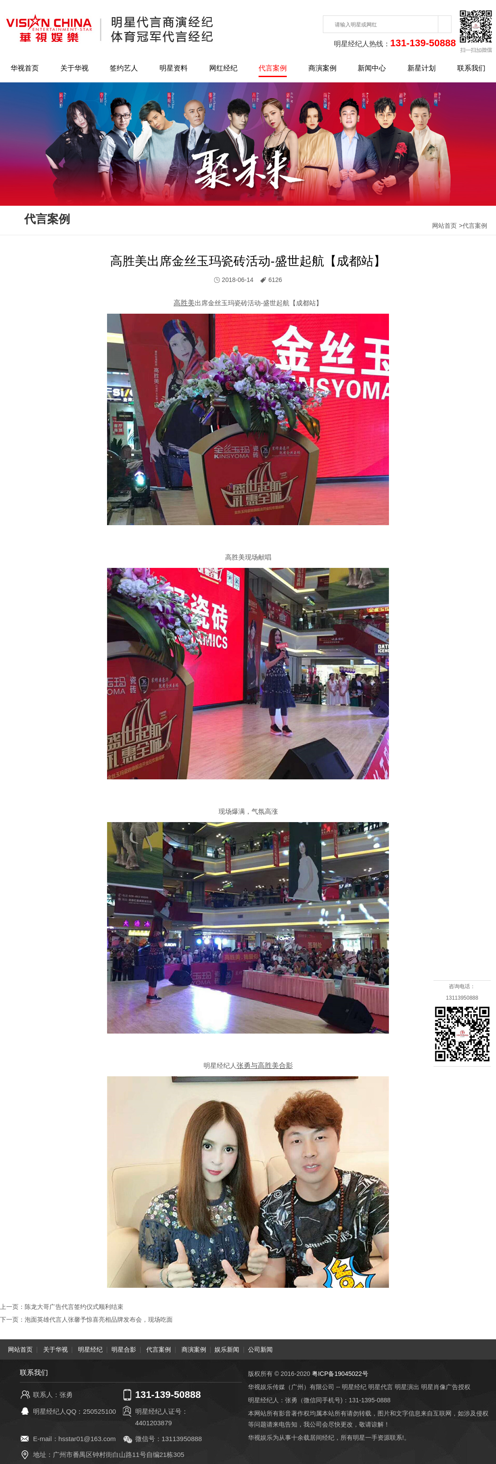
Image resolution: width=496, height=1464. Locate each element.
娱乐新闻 (227, 1348)
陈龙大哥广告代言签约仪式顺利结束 (74, 1306)
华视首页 (25, 68)
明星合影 (123, 1348)
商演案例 (322, 68)
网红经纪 (223, 68)
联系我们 (471, 68)
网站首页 (444, 225)
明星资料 (173, 68)
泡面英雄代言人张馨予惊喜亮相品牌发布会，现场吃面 (99, 1319)
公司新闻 (260, 1348)
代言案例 (273, 68)
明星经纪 (90, 1348)
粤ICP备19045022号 (340, 1372)
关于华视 (74, 68)
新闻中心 (372, 68)
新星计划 (421, 68)
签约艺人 (124, 68)
